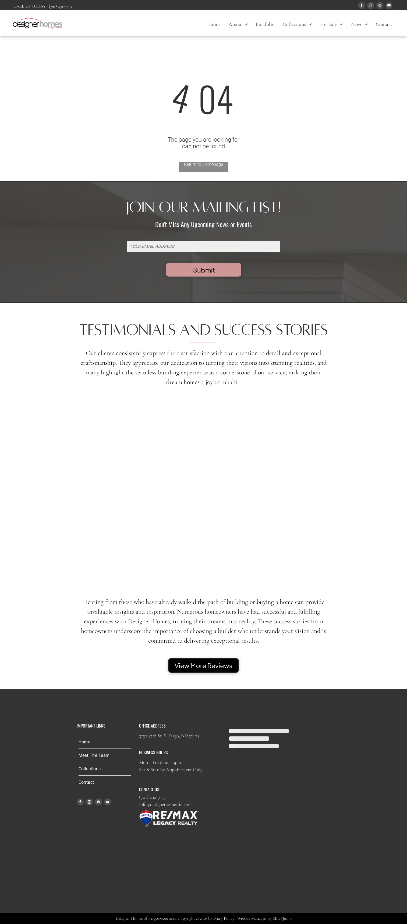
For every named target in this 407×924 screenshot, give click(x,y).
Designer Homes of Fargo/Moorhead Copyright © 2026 (161, 918)
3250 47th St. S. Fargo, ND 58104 (169, 736)
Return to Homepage (203, 164)
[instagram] (370, 6)
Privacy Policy (222, 918)
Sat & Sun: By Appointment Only (171, 769)
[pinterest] (379, 6)
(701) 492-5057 (152, 797)
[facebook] (361, 6)
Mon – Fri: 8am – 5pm (160, 762)
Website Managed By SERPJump (264, 918)
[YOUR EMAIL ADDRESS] (203, 246)
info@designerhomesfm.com (165, 804)
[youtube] (388, 6)
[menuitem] (214, 24)
